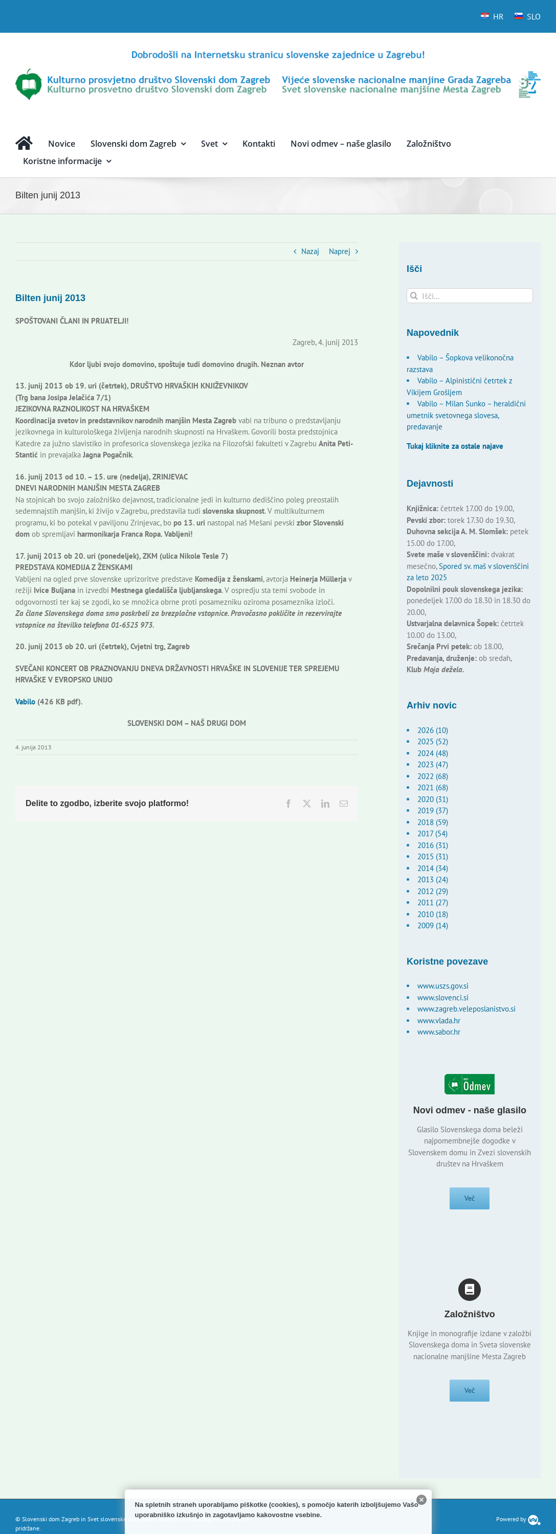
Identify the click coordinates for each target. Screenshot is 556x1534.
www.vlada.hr (438, 1020)
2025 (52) (432, 741)
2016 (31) (432, 845)
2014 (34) (432, 868)
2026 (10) (432, 730)
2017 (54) (432, 833)
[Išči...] (470, 295)
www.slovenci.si (443, 997)
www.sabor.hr (438, 1032)
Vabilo (25, 701)
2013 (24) (432, 879)
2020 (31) (432, 799)
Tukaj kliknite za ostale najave (455, 446)
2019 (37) (432, 810)
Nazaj (310, 251)
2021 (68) (432, 787)
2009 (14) (432, 925)
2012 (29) (432, 891)
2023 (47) (432, 764)
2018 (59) (432, 822)
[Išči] (414, 295)
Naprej (339, 251)
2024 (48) (432, 753)
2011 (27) (432, 902)
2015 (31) (432, 856)
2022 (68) (432, 776)
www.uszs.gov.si (443, 986)
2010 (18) (432, 914)
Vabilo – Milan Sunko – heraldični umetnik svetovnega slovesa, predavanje (466, 415)
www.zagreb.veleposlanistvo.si (466, 1009)
